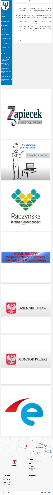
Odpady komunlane (4, 29)
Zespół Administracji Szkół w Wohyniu (6, 72)
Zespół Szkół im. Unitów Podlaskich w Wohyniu (5, 64)
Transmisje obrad (4, 16)
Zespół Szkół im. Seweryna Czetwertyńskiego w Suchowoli (6, 60)
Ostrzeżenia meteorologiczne (6, 27)
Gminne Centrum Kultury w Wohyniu (6, 77)
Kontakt (2, 19)
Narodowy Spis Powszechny (6, 43)
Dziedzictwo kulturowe (5, 47)
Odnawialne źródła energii (5, 34)
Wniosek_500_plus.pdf (20, 40)
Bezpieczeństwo (4, 49)
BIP (29, 478)
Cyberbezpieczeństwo (5, 21)
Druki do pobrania (4, 31)
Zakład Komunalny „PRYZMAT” (4, 82)
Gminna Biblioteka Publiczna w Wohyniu (6, 80)
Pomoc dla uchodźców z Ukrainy (5, 45)
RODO (2, 18)
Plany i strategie (4, 32)
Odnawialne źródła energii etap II (5, 36)
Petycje (2, 41)
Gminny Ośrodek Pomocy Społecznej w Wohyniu (5, 74)
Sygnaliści (3, 22)
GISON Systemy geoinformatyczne (4, 51)
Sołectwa (2, 13)
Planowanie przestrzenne (5, 38)
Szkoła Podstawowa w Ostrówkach (5, 69)
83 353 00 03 (34, 463)
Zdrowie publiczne (4, 40)
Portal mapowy (4, 53)
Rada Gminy (3, 11)
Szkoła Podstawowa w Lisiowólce (5, 66)
